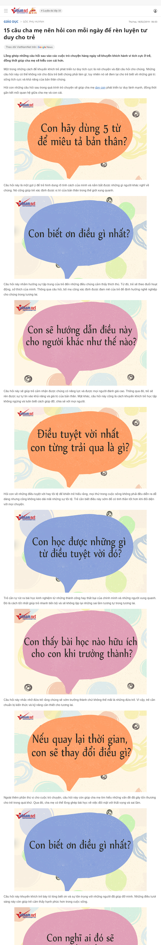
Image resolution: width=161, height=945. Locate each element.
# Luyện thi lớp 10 (51, 10)
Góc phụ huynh (33, 21)
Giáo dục (11, 21)
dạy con (100, 87)
